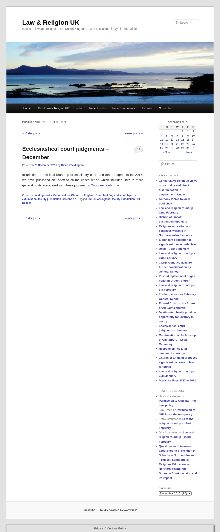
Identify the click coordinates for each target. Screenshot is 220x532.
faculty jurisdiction (49, 199)
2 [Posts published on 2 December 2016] (188, 131)
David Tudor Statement (174, 248)
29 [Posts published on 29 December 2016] (182, 148)
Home (27, 108)
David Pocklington (72, 165)
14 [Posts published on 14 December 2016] (177, 139)
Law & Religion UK (50, 22)
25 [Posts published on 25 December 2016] (161, 148)
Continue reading (105, 185)
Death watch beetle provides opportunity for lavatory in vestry (178, 317)
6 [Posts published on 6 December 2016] (172, 135)
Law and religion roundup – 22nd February (176, 423)
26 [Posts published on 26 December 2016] (166, 148)
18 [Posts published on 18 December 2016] (161, 144)
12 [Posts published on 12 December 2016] (166, 139)
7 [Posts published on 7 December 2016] (177, 135)
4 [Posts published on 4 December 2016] (161, 135)
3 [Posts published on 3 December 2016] (193, 131)
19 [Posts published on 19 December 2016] (166, 144)
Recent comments (123, 108)
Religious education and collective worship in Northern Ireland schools (175, 231)
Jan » (188, 152)
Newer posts (134, 133)
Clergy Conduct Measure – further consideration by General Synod (176, 267)
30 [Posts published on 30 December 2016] (187, 148)
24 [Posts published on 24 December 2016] (193, 144)
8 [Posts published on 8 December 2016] (182, 135)
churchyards (128, 195)
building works (43, 195)
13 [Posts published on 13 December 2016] (172, 139)
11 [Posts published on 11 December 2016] (161, 139)
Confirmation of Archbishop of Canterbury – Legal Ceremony (177, 340)
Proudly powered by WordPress (117, 510)
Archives (147, 108)
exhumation (29, 199)
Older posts (31, 133)
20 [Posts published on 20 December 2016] (172, 144)
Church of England (107, 195)
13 (138, 149)
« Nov (166, 152)
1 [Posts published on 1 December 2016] (182, 131)
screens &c (69, 199)
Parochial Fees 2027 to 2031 (177, 380)
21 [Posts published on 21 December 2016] (177, 144)
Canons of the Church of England (73, 195)
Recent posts (97, 108)
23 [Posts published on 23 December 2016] (187, 144)
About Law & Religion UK (53, 108)
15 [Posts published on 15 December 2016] (182, 139)
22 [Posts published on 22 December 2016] (182, 144)
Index (79, 108)
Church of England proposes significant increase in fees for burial (178, 362)
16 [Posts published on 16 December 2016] (187, 139)
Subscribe (165, 108)
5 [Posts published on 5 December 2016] (167, 135)
